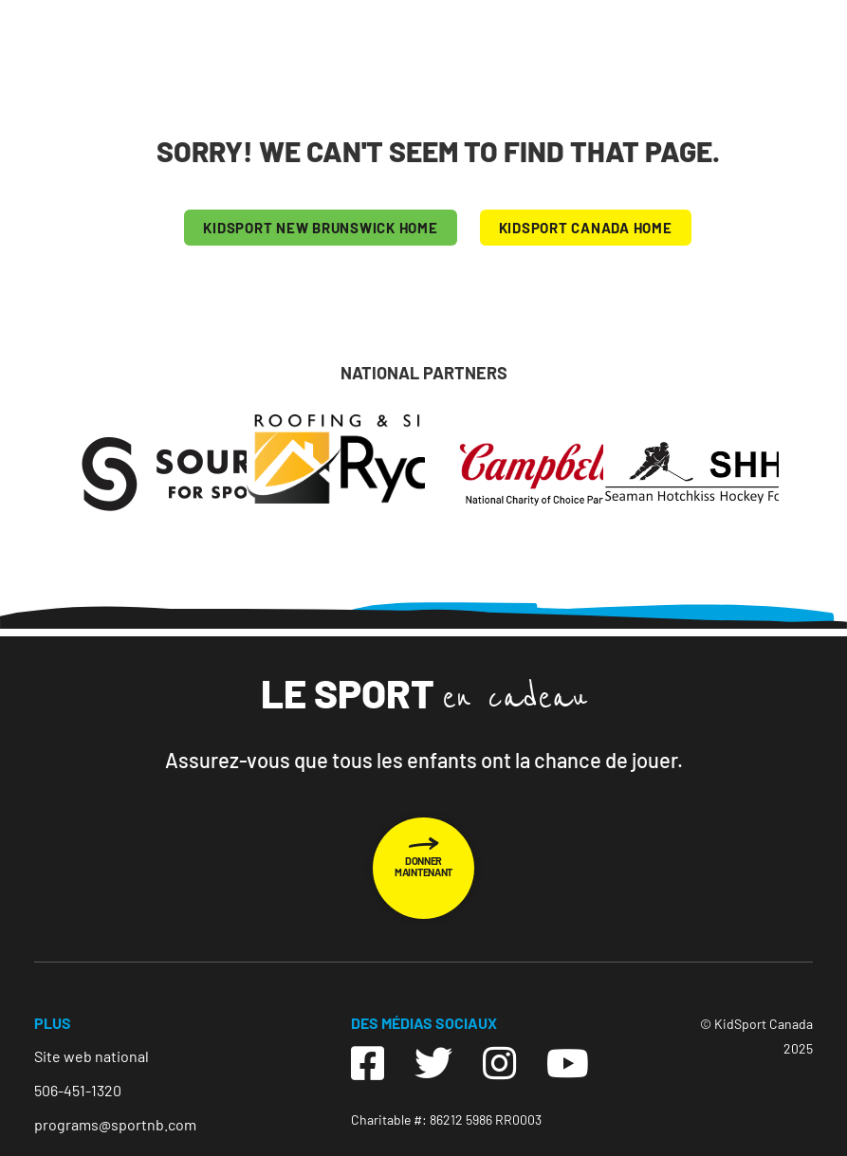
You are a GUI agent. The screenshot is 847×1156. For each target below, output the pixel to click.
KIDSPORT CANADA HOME (585, 227)
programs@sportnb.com (115, 1124)
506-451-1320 (77, 1090)
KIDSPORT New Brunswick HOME (320, 227)
